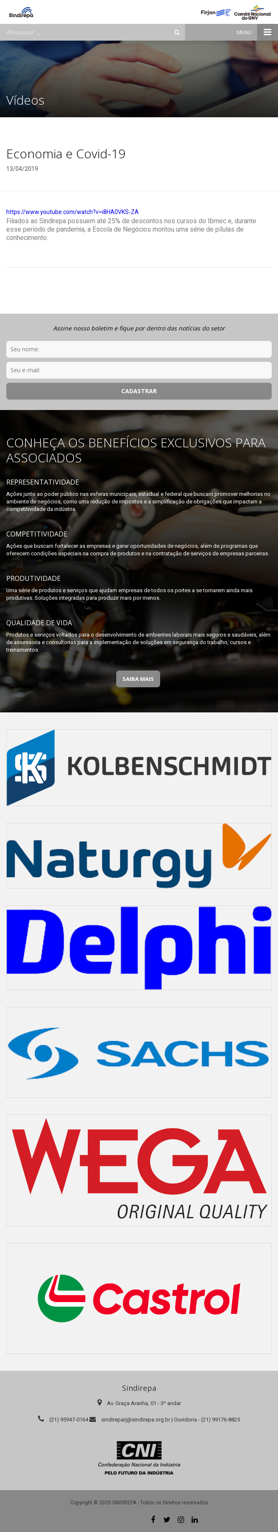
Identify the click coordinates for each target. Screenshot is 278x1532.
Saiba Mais (138, 679)
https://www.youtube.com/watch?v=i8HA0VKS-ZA (72, 212)
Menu (257, 32)
